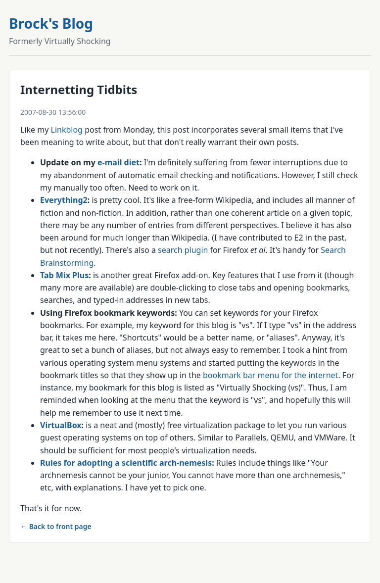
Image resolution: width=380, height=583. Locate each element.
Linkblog (67, 129)
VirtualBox (61, 425)
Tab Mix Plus (64, 275)
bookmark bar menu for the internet (270, 375)
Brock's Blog (51, 23)
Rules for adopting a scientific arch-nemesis (126, 462)
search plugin (183, 249)
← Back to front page (56, 526)
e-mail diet (118, 162)
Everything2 (64, 199)
